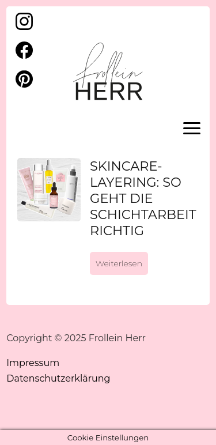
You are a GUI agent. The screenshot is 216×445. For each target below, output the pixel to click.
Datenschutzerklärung (58, 378)
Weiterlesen (119, 263)
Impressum (32, 362)
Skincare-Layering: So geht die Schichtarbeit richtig (143, 198)
